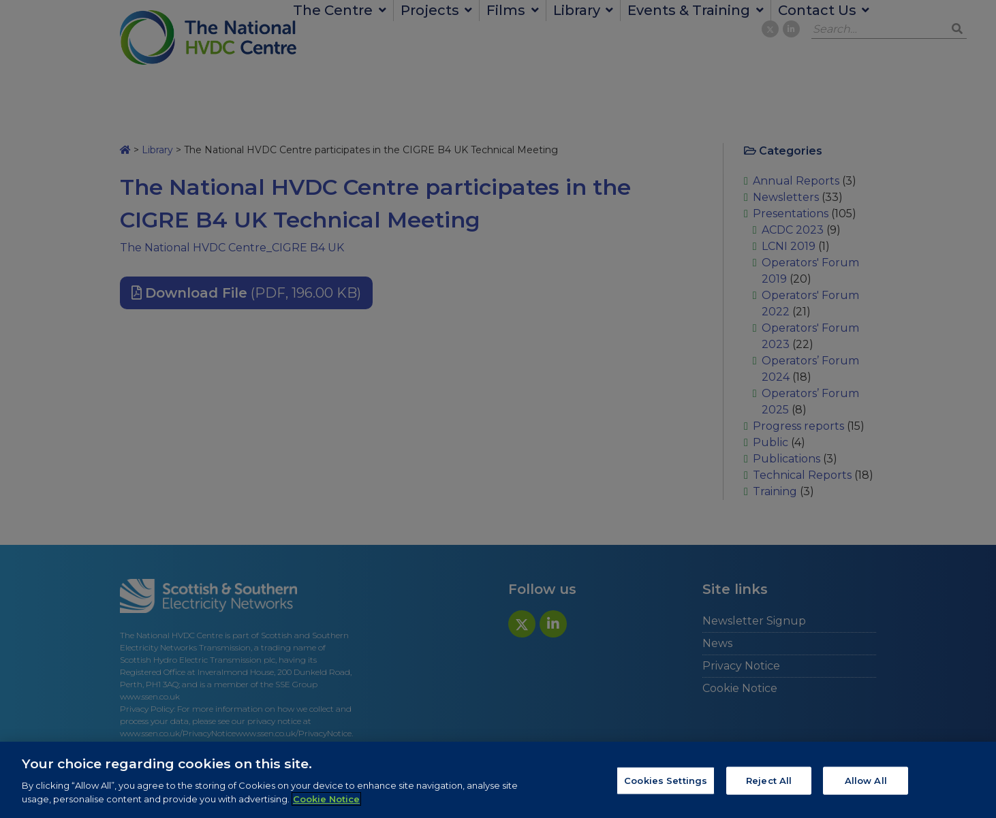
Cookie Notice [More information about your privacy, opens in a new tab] (326, 803)
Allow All (866, 784)
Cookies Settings (665, 784)
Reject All (769, 784)
